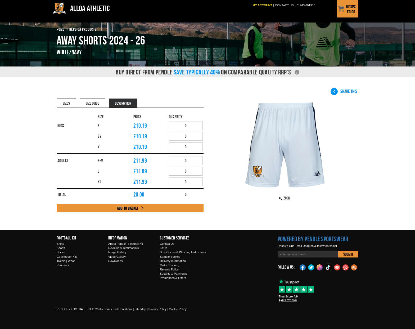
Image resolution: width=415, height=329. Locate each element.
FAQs (163, 248)
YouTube (337, 267)
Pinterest (345, 267)
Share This (344, 91)
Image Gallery (117, 252)
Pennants (63, 265)
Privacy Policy (157, 309)
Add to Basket (128, 208)
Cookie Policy (178, 309)
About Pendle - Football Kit (125, 243)
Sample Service (170, 256)
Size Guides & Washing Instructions (183, 252)
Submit (348, 254)
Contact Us (167, 243)
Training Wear (66, 261)
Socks (61, 252)
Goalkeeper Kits (67, 256)
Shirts (60, 243)
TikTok (328, 267)
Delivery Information (173, 261)
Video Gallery (117, 256)
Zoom (286, 198)
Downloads (115, 261)
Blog (354, 267)
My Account (262, 5)
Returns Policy (169, 269)
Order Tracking (169, 265)
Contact (284, 5)
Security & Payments (173, 273)
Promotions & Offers (173, 277)
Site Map (140, 309)
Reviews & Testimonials (123, 248)
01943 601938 (305, 5)
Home (61, 29)
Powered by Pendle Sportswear (313, 238)
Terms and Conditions (118, 309)
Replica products (83, 29)
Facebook (303, 267)
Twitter (311, 267)
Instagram (319, 267)
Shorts (61, 248)
